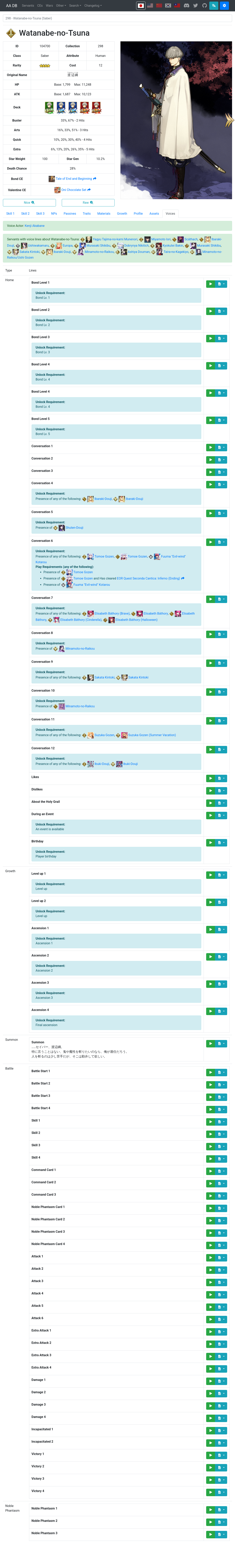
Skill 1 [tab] (10, 213)
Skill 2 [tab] (25, 213)
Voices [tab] (170, 213)
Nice (29, 202)
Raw (88, 202)
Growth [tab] (122, 213)
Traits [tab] (87, 213)
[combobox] (117, 18)
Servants (28, 5)
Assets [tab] (154, 213)
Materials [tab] (103, 213)
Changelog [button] (91, 5)
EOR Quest (151, 578)
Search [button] (74, 5)
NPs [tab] (54, 213)
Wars (49, 5)
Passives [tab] (70, 213)
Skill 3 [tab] (40, 213)
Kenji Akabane (35, 226)
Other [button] (60, 5)
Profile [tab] (138, 213)
